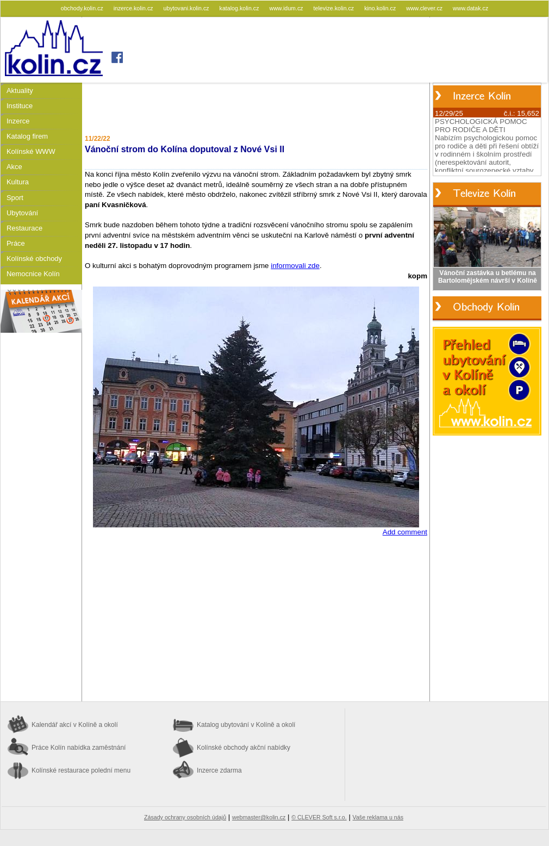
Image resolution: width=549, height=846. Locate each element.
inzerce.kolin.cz (134, 8)
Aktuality (20, 90)
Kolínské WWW (31, 151)
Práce (16, 243)
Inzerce (18, 121)
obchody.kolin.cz (83, 8)
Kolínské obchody (34, 258)
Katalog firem (27, 136)
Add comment (405, 532)
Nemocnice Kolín (33, 274)
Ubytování (22, 213)
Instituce (20, 106)
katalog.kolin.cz (240, 8)
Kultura (18, 182)
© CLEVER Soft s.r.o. (318, 817)
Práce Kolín (79, 747)
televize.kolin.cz (335, 8)
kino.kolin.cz (380, 8)
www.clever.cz (425, 8)
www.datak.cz (470, 8)
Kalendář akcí (75, 725)
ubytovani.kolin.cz (187, 8)
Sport (15, 198)
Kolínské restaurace (81, 770)
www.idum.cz (286, 8)
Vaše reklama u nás (378, 817)
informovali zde (295, 266)
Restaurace (24, 228)
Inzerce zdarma (219, 770)
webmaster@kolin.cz (258, 817)
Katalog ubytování (246, 725)
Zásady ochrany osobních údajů (185, 817)
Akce (14, 167)
